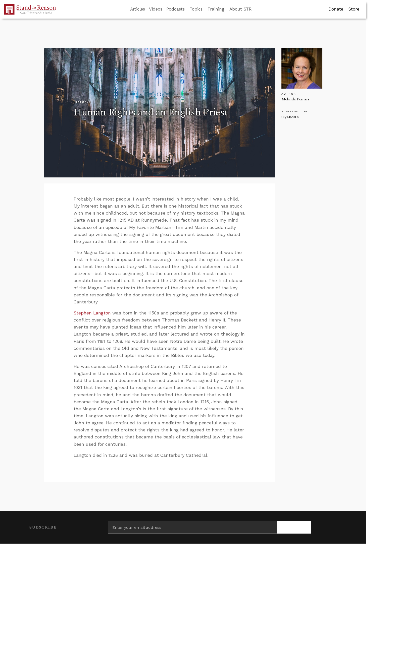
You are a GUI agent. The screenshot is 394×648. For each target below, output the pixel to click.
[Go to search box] (256, 9)
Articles (137, 9)
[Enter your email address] (192, 527)
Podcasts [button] (175, 9)
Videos (155, 9)
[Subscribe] (294, 527)
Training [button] (216, 9)
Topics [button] (196, 9)
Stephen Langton (92, 312)
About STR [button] (240, 9)
